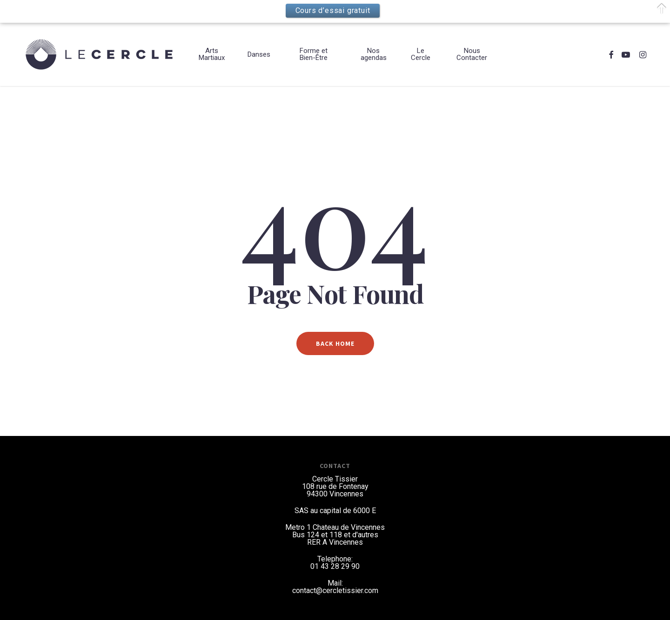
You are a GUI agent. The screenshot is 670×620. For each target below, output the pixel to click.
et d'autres (361, 534)
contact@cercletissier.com (335, 590)
